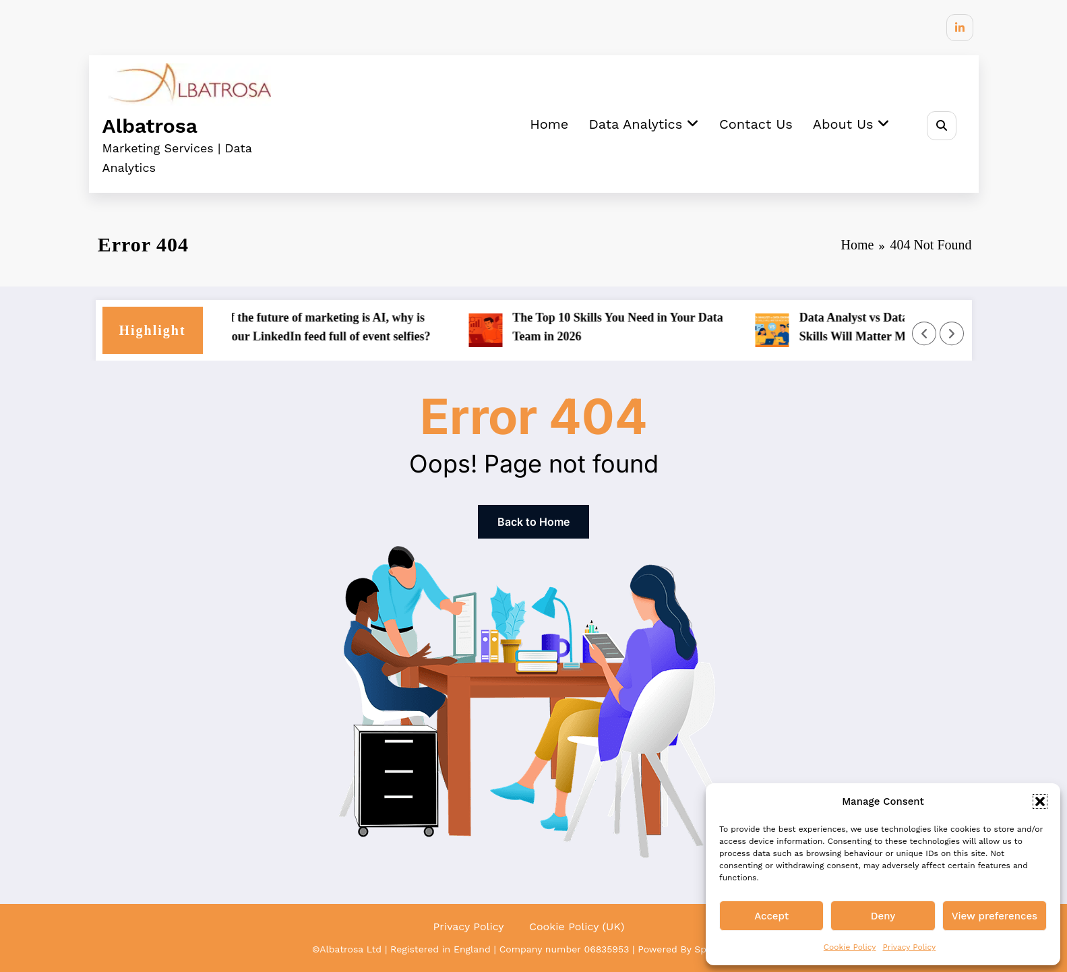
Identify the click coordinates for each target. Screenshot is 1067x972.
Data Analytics (643, 124)
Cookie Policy (850, 947)
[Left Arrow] (924, 333)
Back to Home (533, 521)
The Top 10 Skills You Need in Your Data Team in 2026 (623, 327)
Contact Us (756, 124)
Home (549, 124)
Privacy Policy (909, 947)
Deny (883, 916)
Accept (771, 916)
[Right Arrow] (951, 333)
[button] (1040, 801)
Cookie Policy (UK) (576, 926)
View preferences (994, 916)
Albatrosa (149, 126)
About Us (851, 124)
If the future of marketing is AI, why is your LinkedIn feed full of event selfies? (333, 327)
